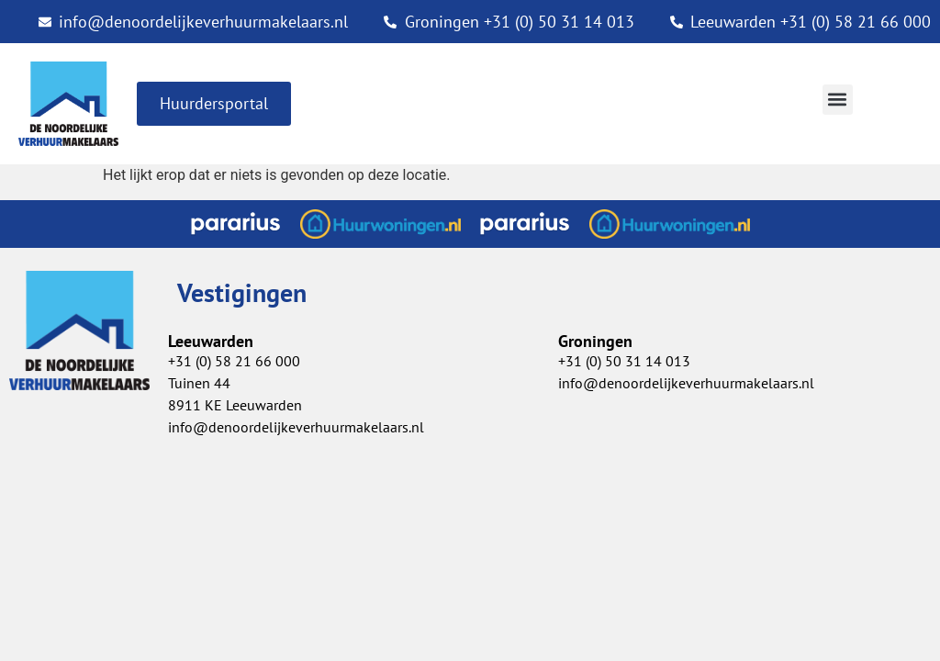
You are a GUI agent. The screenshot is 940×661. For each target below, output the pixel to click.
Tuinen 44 (199, 383)
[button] (837, 99)
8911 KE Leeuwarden (235, 405)
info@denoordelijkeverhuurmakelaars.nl (686, 383)
